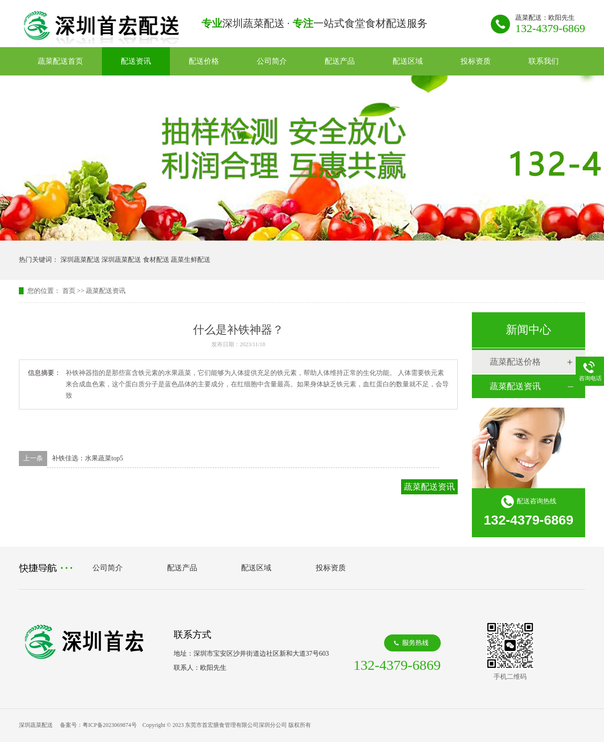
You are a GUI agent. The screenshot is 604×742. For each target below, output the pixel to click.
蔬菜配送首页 (60, 61)
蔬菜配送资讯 (106, 290)
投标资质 (476, 61)
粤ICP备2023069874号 (110, 725)
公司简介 (272, 61)
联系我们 (543, 61)
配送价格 (204, 61)
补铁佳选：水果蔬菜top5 (87, 458)
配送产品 (340, 61)
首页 (69, 290)
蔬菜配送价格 (515, 362)
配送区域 (408, 61)
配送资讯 (136, 61)
